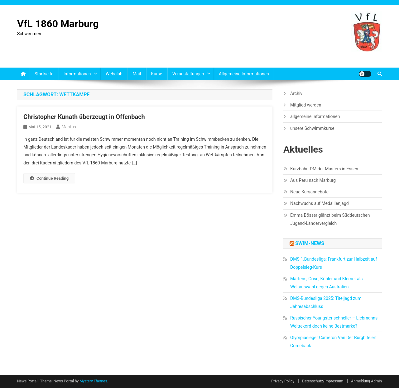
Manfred (69, 126)
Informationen (77, 73)
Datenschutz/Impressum (322, 381)
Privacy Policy (282, 381)
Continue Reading (49, 178)
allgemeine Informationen (244, 73)
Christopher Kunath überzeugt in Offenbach (84, 117)
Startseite (44, 73)
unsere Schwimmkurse (312, 128)
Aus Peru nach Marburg (313, 180)
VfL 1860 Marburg (58, 24)
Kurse (156, 73)
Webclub (114, 73)
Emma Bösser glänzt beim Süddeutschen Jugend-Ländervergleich (330, 219)
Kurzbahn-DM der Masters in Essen (324, 168)
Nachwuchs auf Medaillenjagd (319, 203)
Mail (136, 73)
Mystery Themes (93, 381)
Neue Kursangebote (309, 191)
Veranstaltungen (188, 73)
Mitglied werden (305, 104)
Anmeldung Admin (366, 381)
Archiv (296, 93)
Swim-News (309, 243)
